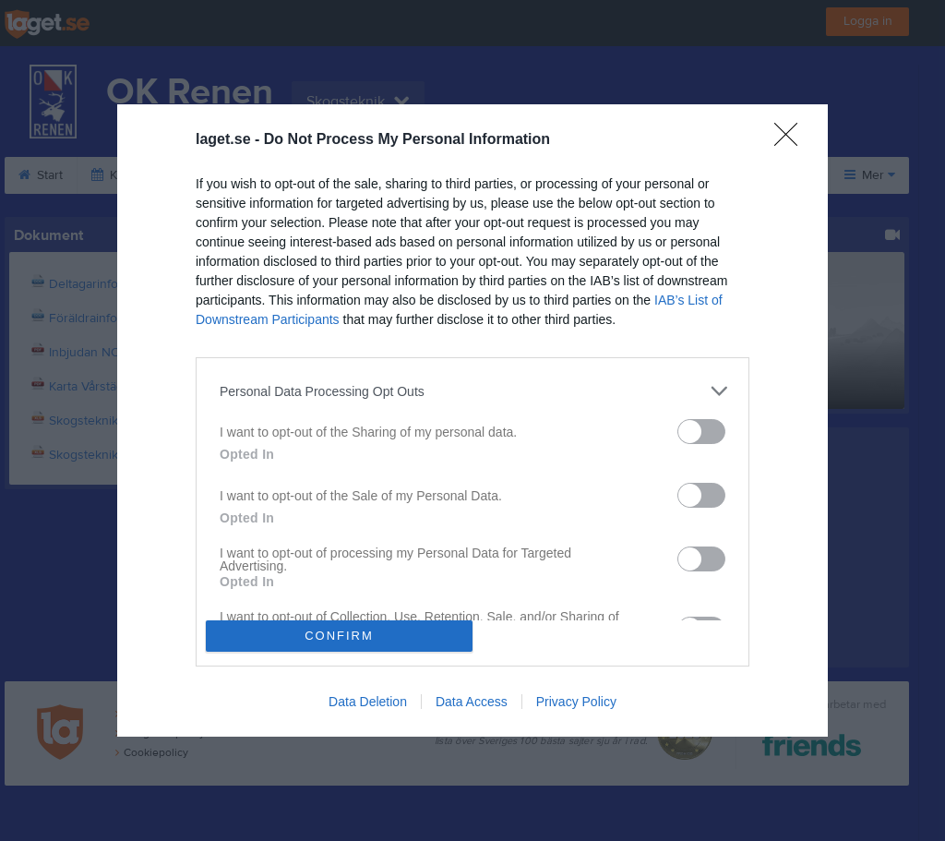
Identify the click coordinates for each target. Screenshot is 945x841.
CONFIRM (339, 636)
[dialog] (472, 420)
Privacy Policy (576, 701)
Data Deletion (368, 701)
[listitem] (472, 391)
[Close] (791, 140)
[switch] (701, 431)
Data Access (472, 701)
